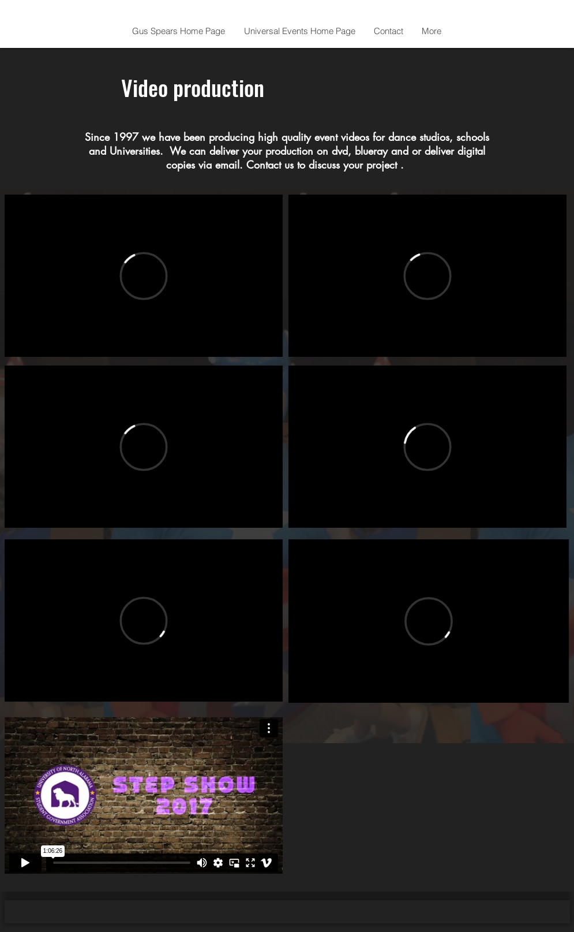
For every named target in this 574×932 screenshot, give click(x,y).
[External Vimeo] (144, 276)
